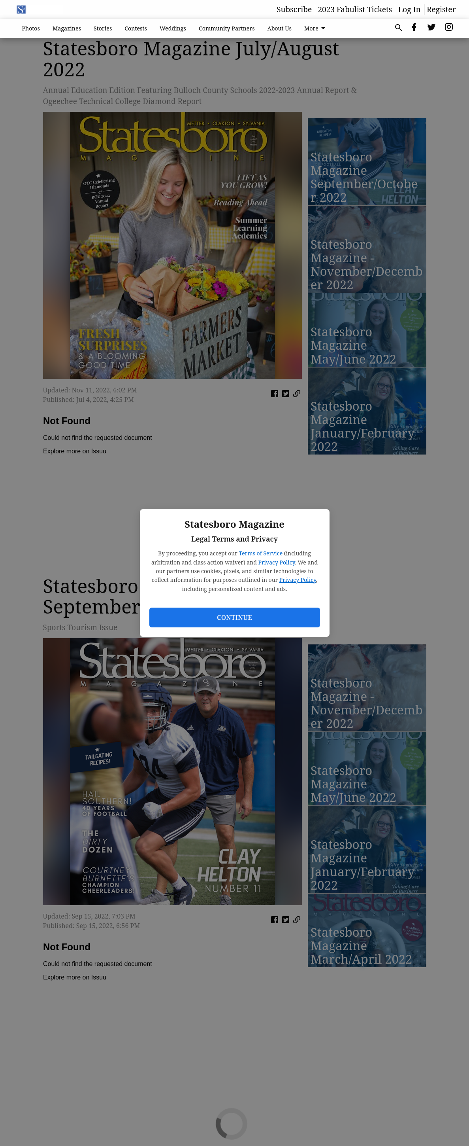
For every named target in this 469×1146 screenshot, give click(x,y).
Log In (409, 9)
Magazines (67, 28)
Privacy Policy (276, 562)
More (316, 28)
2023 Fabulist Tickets (355, 9)
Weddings (173, 28)
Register (441, 9)
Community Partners (227, 28)
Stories (103, 28)
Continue (234, 617)
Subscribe (294, 9)
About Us (279, 28)
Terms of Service (261, 553)
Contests (135, 28)
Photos (31, 28)
